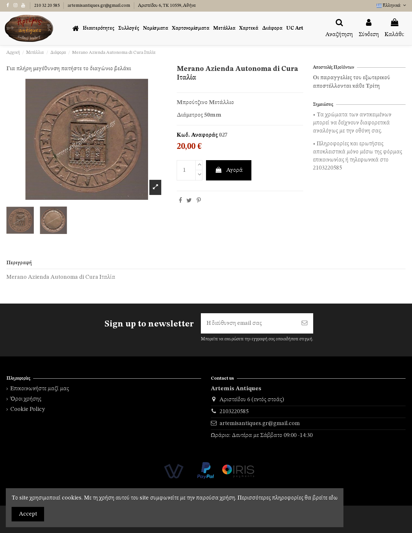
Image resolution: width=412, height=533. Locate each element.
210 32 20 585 (47, 5)
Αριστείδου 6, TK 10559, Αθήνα (167, 5)
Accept (28, 514)
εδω (333, 498)
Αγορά (229, 170)
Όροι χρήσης (25, 399)
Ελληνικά (392, 5)
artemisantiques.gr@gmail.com (99, 5)
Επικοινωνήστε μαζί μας (39, 389)
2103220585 (234, 411)
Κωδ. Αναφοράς (197, 135)
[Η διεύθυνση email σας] (248, 323)
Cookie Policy (27, 409)
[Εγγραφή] (304, 323)
